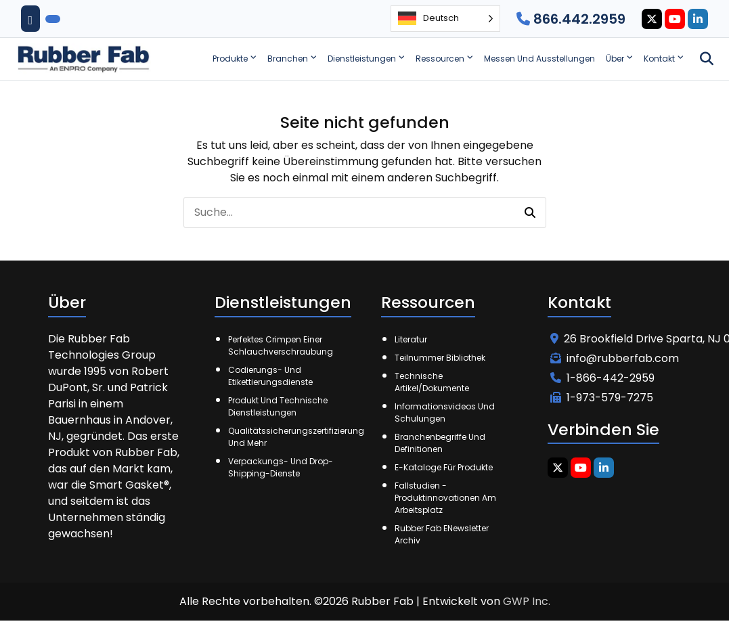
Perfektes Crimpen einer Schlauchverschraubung (280, 345)
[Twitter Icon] (652, 19)
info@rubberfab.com (614, 358)
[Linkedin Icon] (698, 19)
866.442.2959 (570, 18)
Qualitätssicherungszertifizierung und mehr (288, 437)
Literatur (411, 339)
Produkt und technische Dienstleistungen (278, 406)
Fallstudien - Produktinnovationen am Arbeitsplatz (445, 498)
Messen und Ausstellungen (539, 58)
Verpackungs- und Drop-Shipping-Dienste (280, 467)
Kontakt (659, 58)
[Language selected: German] (445, 18)
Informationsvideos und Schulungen (445, 412)
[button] (530, 212)
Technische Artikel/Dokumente (432, 382)
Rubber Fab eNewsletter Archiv (442, 534)
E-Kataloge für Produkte (444, 467)
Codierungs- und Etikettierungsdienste (270, 376)
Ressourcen (440, 58)
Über (615, 58)
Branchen (287, 58)
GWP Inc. (526, 601)
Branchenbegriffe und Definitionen (440, 443)
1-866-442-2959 (602, 378)
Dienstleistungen (362, 58)
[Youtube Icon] (675, 19)
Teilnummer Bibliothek (440, 357)
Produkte (230, 58)
